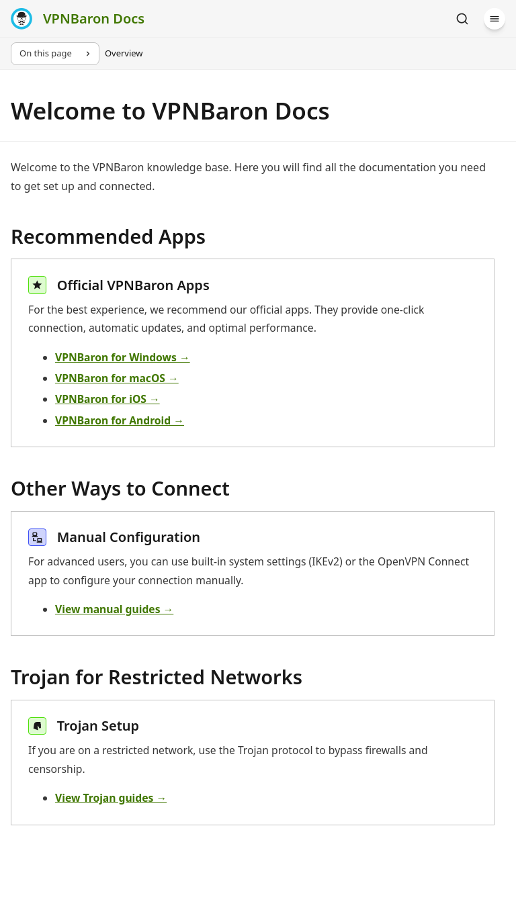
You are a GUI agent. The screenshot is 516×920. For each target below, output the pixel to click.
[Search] (462, 18)
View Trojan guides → (111, 797)
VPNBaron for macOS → (117, 378)
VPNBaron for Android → (119, 420)
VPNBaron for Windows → (122, 357)
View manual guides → (114, 609)
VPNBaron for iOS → (107, 399)
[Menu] (494, 19)
